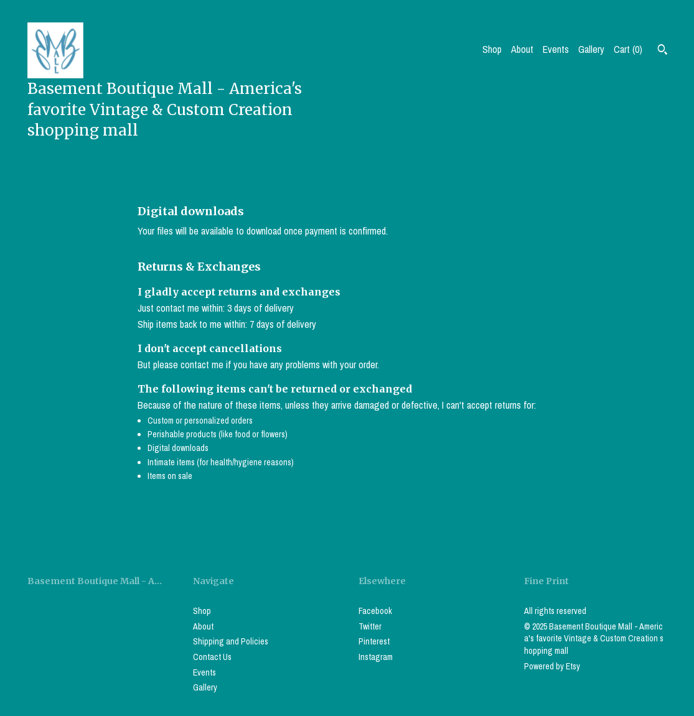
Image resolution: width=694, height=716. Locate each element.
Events (556, 49)
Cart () (628, 49)
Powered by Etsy (552, 666)
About (522, 49)
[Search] (662, 51)
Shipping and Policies (230, 641)
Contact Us (212, 657)
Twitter (370, 626)
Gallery (591, 49)
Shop (492, 49)
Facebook (375, 610)
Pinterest (374, 641)
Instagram (376, 657)
